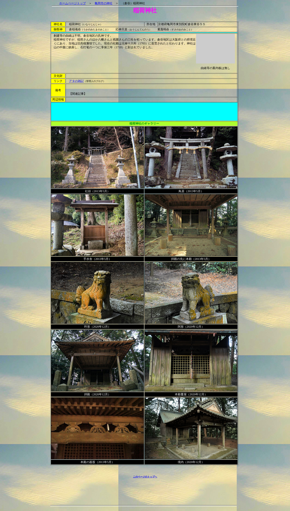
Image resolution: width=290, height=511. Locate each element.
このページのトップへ (145, 476)
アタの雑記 (76, 81)
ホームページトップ (72, 3)
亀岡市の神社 (103, 3)
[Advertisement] (144, 111)
